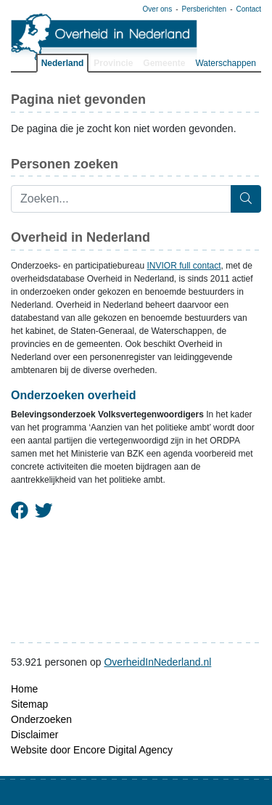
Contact (248, 9)
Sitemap (29, 704)
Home (24, 689)
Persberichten (203, 9)
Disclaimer (34, 734)
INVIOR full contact (184, 266)
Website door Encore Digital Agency (92, 750)
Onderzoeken (41, 719)
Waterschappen (225, 63)
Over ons (158, 9)
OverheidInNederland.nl (157, 662)
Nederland (62, 63)
